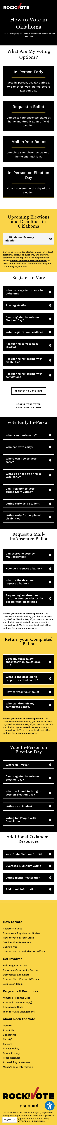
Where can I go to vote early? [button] (21, 460)
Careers (7, 1044)
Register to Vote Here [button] (29, 391)
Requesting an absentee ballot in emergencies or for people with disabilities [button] (24, 598)
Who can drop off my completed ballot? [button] (20, 705)
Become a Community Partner (21, 970)
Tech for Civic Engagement (19, 1011)
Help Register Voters (15, 965)
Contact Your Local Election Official (24, 951)
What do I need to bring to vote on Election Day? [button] (23, 793)
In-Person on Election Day (28, 182)
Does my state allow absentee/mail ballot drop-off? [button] (24, 662)
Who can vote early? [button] (19, 446)
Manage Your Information (18, 1067)
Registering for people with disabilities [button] (24, 360)
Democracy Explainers (16, 974)
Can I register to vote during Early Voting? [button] (20, 490)
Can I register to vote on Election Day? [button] (22, 318)
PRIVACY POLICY (21, 1121)
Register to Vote (12, 928)
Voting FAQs (10, 946)
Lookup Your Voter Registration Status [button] (28, 406)
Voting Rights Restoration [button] (23, 877)
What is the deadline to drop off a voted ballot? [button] (22, 678)
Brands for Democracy (17, 1002)
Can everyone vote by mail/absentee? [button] (20, 555)
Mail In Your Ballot (28, 149)
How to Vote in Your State (18, 937)
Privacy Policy (11, 1048)
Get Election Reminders (17, 942)
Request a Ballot (28, 115)
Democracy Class (13, 1007)
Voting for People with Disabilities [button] (21, 819)
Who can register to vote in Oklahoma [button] (24, 292)
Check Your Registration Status (21, 933)
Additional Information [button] (21, 889)
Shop (7, 1039)
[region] (28, 238)
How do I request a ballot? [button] (24, 568)
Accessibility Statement (17, 1062)
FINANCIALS (38, 1121)
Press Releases (11, 1057)
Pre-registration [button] (16, 305)
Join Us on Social (13, 983)
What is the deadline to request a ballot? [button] (21, 582)
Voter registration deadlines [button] (24, 332)
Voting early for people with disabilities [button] (24, 517)
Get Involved (12, 959)
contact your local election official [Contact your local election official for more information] (28, 260)
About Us (8, 1030)
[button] (51, 8)
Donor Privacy (11, 1053)
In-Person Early (28, 81)
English (7, 1120)
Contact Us (9, 1034)
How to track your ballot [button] (22, 691)
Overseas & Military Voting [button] (23, 865)
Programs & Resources (20, 991)
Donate (7, 1025)
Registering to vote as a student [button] (22, 345)
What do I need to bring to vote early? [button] (23, 475)
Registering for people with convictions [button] (24, 375)
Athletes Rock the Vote (16, 997)
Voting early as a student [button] (23, 503)
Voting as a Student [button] (19, 806)
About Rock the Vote (19, 1019)
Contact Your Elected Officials (21, 979)
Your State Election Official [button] (24, 854)
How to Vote (12, 922)
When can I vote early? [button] (21, 435)
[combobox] (9, 1120)
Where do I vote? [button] (17, 764)
